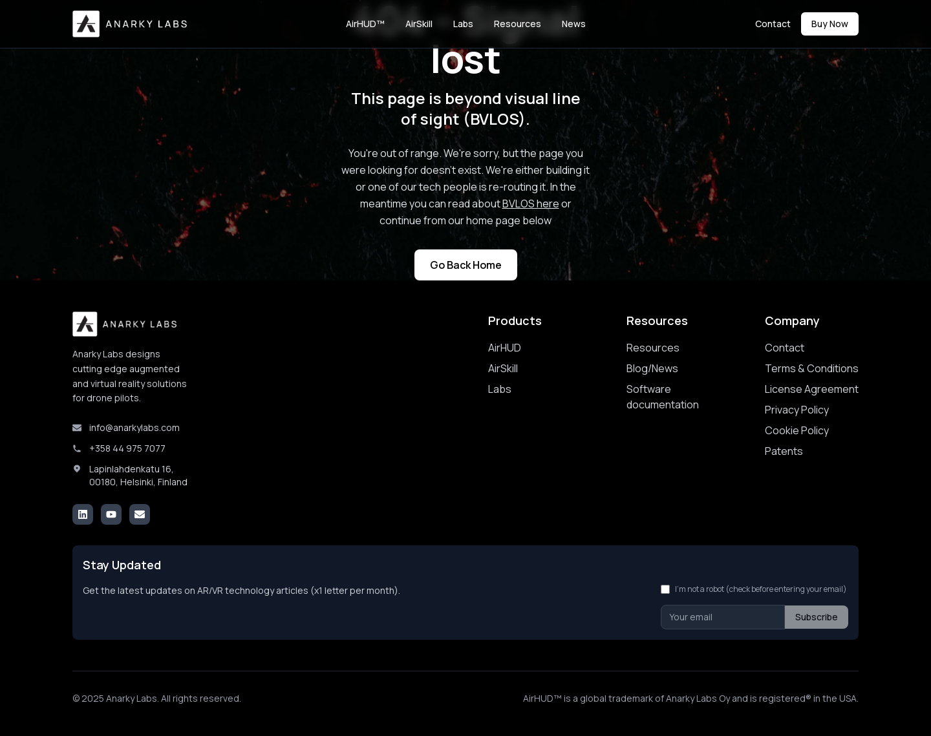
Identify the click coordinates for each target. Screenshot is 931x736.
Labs (463, 23)
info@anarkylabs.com (134, 427)
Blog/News (652, 368)
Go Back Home (466, 265)
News (574, 23)
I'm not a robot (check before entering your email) (761, 589)
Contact (773, 23)
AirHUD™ (365, 23)
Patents (784, 451)
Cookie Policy (797, 430)
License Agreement (812, 389)
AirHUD (504, 348)
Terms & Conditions (812, 368)
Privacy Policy (797, 410)
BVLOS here (530, 203)
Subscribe (816, 617)
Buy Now (829, 23)
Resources (517, 23)
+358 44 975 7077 (127, 448)
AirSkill (419, 23)
